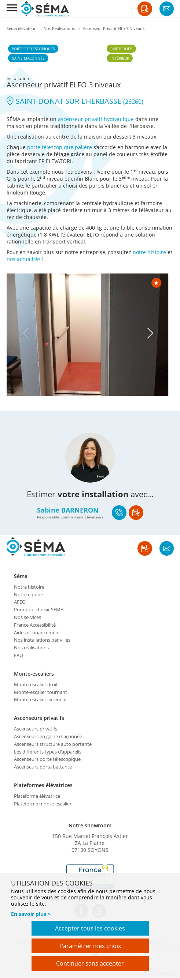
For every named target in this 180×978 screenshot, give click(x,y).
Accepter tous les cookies (90, 928)
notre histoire (149, 252)
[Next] (150, 333)
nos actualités (24, 259)
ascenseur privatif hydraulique (96, 119)
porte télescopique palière (59, 147)
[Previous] (26, 333)
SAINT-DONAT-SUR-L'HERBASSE (75, 101)
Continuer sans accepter (90, 963)
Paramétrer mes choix (90, 946)
